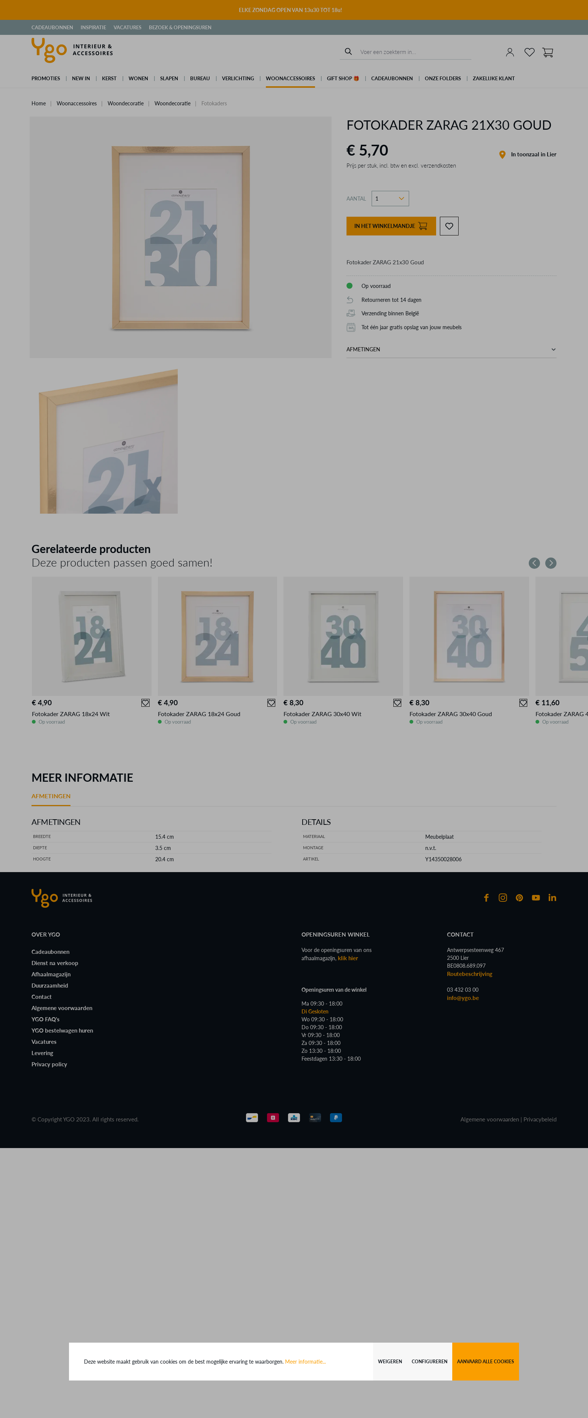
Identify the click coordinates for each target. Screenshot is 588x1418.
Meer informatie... (305, 1361)
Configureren (429, 1361)
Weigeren (390, 1361)
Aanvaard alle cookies (485, 1361)
